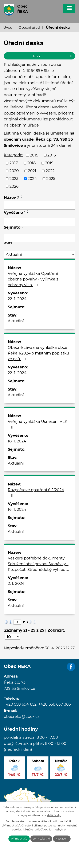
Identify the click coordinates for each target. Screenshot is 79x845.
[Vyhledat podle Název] (39, 205)
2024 (32, 178)
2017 (13, 163)
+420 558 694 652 (20, 704)
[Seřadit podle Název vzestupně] (21, 196)
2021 (32, 170)
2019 (49, 163)
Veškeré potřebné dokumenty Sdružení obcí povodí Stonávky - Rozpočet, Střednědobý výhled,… (38, 564)
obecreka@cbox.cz (21, 716)
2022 (50, 170)
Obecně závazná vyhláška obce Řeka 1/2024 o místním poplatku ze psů (38, 353)
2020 (14, 170)
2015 (34, 155)
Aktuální (16, 321)
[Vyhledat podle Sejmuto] (39, 238)
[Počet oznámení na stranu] (12, 637)
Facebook (71, 667)
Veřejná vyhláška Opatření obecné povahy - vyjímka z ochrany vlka (33, 279)
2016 (51, 155)
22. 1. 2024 (17, 298)
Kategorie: (13, 155)
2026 (14, 186)
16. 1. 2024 (17, 509)
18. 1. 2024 (17, 441)
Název (11, 197)
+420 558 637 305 (54, 704)
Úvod (7, 27)
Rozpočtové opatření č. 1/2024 (36, 492)
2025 (50, 178)
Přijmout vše (19, 838)
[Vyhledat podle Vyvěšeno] (39, 222)
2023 (13, 178)
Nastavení (61, 838)
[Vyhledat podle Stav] (39, 255)
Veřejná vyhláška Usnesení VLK (37, 424)
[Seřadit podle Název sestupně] (21, 197)
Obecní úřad (29, 27)
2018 (31, 163)
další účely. (54, 815)
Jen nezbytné (41, 838)
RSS (53, 56)
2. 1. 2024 (16, 583)
